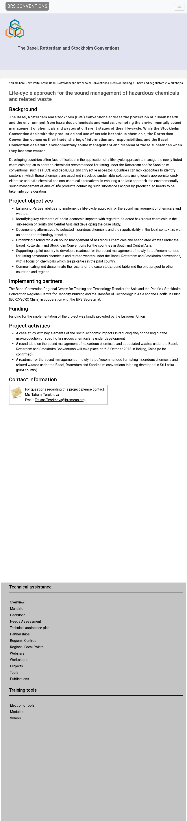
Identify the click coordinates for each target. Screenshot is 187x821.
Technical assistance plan (29, 628)
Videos (15, 718)
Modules (17, 712)
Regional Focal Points (27, 647)
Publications (19, 679)
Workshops (19, 660)
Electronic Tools (22, 705)
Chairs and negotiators (149, 83)
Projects (16, 666)
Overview (17, 602)
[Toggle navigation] (179, 7)
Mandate (16, 609)
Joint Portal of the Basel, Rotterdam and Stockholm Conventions (66, 83)
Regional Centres (23, 641)
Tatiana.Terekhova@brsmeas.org (60, 400)
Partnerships (20, 634)
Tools (14, 672)
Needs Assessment (25, 621)
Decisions (18, 615)
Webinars (17, 653)
